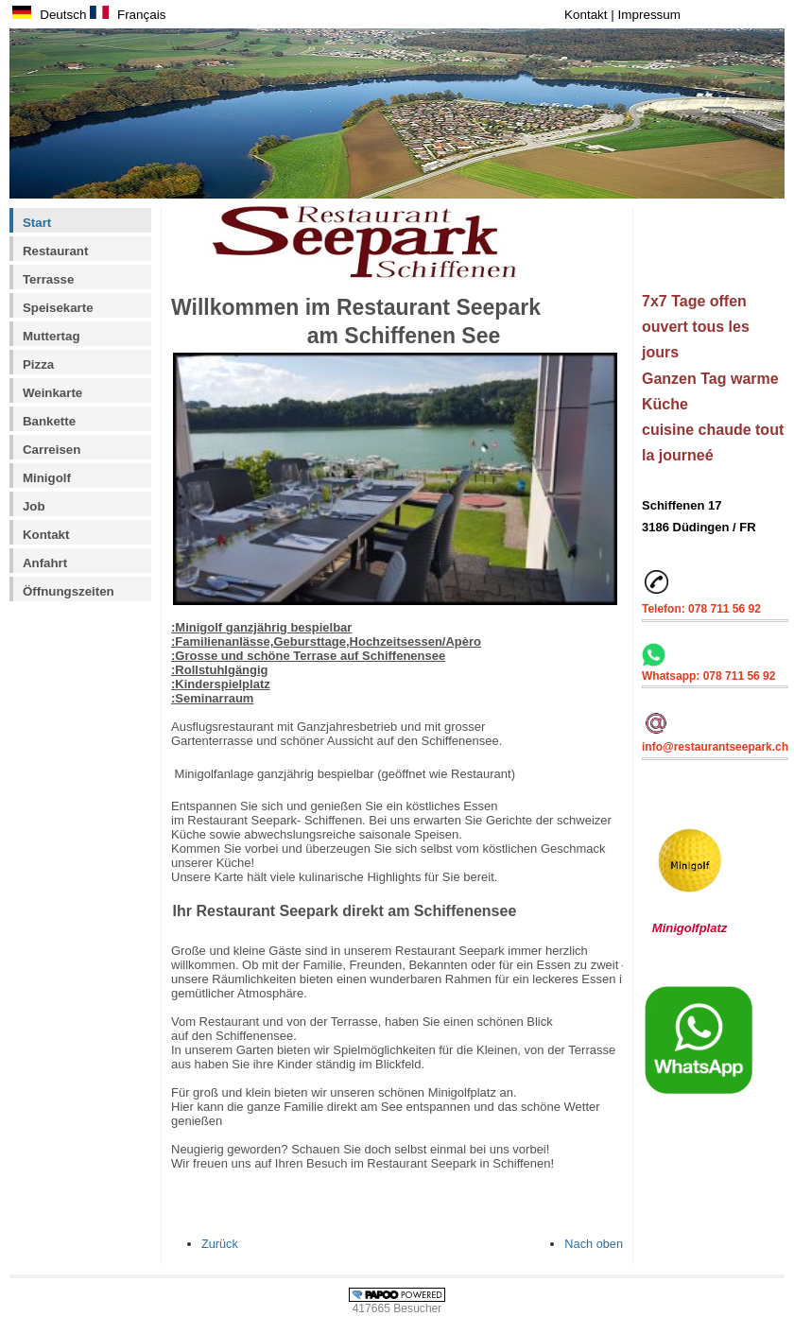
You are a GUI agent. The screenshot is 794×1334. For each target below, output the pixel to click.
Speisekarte (58, 308)
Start (37, 223)
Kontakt (587, 15)
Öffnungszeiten (68, 591)
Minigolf (47, 478)
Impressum (649, 15)
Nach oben (593, 1244)
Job (34, 506)
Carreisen (51, 449)
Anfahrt (45, 563)
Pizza (38, 364)
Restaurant (55, 251)
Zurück (219, 1244)
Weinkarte (52, 393)
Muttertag (51, 336)
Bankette (49, 421)
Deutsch (49, 15)
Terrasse (48, 279)
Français (127, 15)
